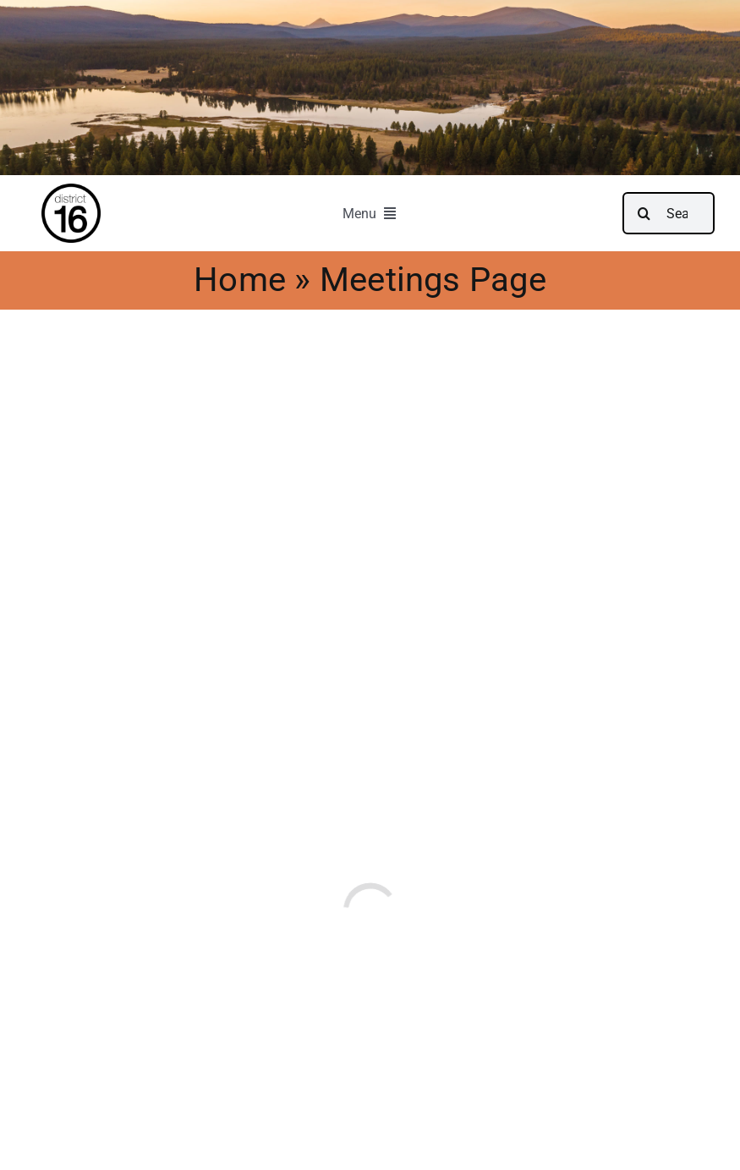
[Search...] (668, 213)
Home (231, 279)
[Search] (643, 213)
